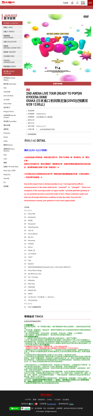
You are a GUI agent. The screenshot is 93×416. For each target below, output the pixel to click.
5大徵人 (50, 399)
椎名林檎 (6, 125)
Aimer (5, 137)
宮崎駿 (5, 186)
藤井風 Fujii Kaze (9, 84)
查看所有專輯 (57, 83)
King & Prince (8, 111)
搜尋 (66, 3)
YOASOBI (6, 91)
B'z (4, 182)
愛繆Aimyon (8, 145)
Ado (5, 87)
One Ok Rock (8, 95)
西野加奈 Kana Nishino (8, 150)
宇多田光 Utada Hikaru (9, 79)
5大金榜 (57, 399)
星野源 (5, 129)
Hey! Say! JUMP (9, 170)
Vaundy (6, 178)
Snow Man (7, 103)
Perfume (6, 133)
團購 (34, 399)
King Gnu (6, 174)
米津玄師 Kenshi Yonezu (9, 116)
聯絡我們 (41, 399)
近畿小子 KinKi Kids (10, 166)
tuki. (5, 154)
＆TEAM (6, 99)
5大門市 (28, 399)
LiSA (5, 158)
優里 (5, 162)
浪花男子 (6, 107)
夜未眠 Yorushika (9, 121)
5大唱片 (8, 3)
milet (5, 141)
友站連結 (65, 399)
